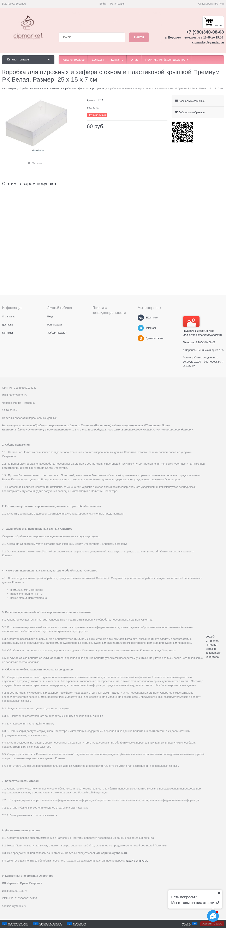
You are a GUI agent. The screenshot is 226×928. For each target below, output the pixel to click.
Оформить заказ (212, 923)
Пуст (221, 3)
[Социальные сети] (213, 916)
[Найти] (139, 37)
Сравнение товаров (51, 923)
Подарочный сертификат (198, 324)
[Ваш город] (219, 893)
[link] (21, 3)
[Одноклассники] (141, 338)
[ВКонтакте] (141, 318)
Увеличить (37, 163)
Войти (103, 3)
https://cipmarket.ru (136, 860)
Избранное (79, 923)
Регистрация (117, 3)
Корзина (186, 923)
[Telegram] (141, 328)
